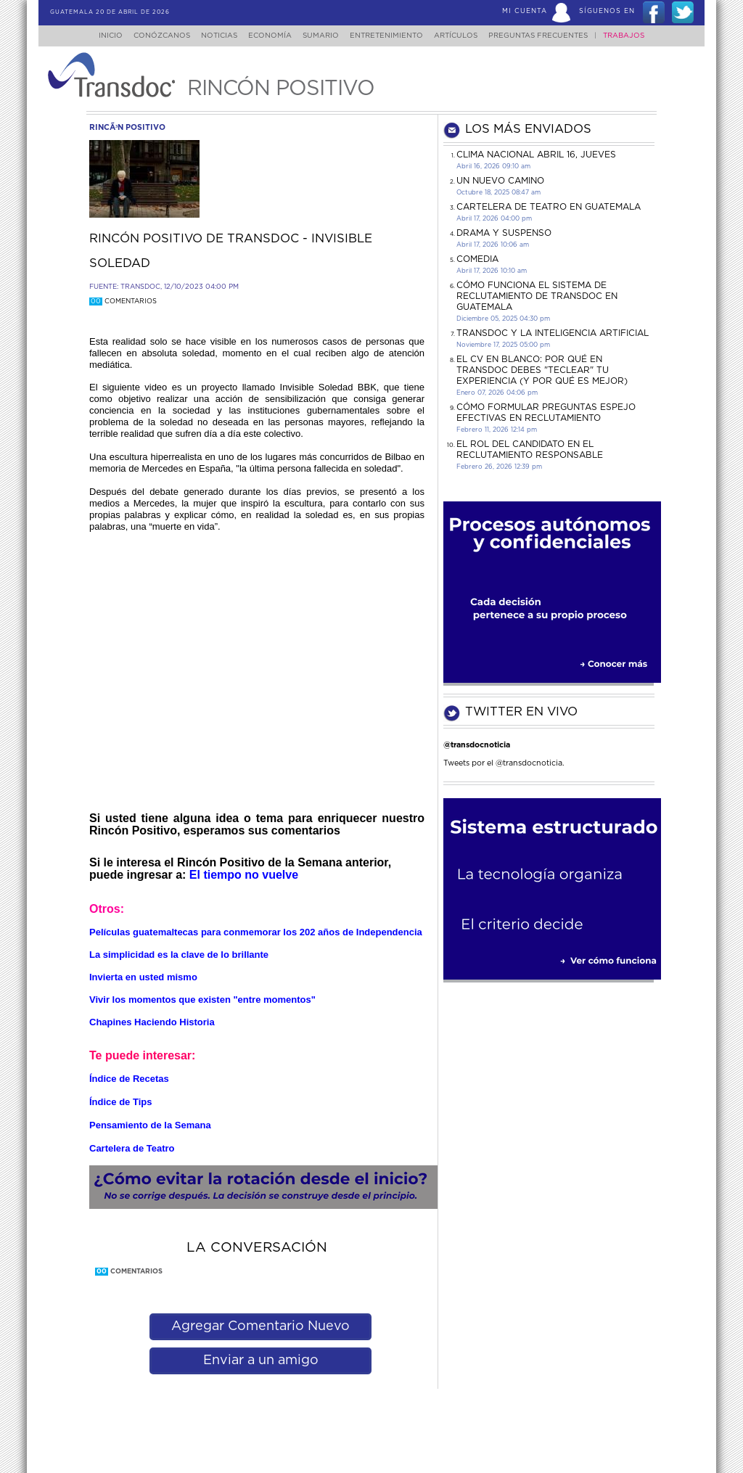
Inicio (97, 35)
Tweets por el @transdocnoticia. (504, 763)
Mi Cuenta (524, 11)
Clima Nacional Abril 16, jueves (536, 154)
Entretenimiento (392, 35)
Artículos (466, 35)
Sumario (322, 35)
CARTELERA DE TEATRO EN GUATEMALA (548, 206)
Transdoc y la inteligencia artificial (552, 333)
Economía (267, 35)
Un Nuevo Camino (500, 180)
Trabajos (638, 35)
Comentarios (123, 301)
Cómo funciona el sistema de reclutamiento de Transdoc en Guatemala (536, 296)
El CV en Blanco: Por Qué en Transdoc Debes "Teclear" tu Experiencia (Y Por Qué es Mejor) (542, 370)
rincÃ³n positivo (127, 127)
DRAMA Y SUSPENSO (503, 233)
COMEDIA (477, 259)
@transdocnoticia (476, 745)
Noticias (212, 35)
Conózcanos (150, 35)
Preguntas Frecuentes (552, 35)
